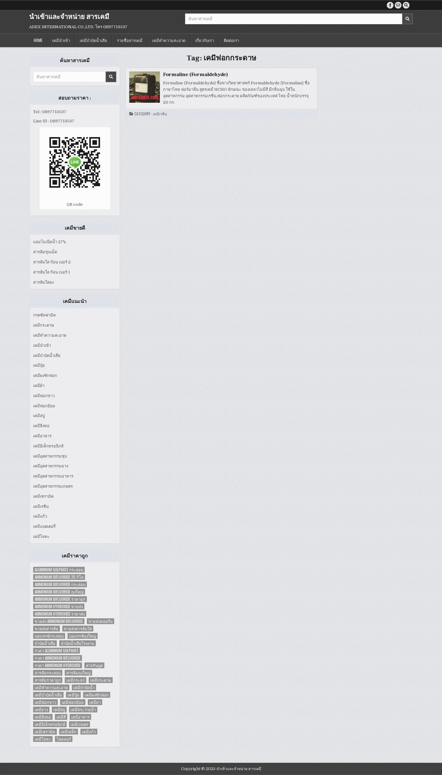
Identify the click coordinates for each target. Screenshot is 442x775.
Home (38, 40)
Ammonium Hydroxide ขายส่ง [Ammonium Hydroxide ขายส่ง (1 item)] (59, 606)
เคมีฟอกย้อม (44, 406)
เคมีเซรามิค (43, 496)
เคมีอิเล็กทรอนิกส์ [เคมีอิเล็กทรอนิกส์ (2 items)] (50, 724)
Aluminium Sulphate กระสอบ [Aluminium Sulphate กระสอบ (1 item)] (59, 570)
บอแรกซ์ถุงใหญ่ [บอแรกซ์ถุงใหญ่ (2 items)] (82, 636)
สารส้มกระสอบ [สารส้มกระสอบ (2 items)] (48, 673)
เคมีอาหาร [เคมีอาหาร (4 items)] (80, 717)
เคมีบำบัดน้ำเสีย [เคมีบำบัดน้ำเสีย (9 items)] (48, 695)
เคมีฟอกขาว (44, 395)
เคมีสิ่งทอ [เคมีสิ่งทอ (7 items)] (43, 717)
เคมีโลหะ (41, 536)
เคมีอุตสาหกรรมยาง (50, 466)
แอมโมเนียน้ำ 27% (49, 242)
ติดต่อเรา (231, 40)
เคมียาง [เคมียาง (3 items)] (41, 709)
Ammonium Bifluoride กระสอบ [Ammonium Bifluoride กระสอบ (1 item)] (60, 584)
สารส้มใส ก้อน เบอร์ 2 (52, 262)
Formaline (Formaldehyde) (195, 74)
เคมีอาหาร (42, 436)
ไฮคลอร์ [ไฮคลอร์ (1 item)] (63, 739)
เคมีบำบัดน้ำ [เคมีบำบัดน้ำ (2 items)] (84, 687)
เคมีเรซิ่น (41, 506)
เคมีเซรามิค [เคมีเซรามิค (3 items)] (45, 732)
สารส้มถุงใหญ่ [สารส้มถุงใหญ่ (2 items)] (78, 673)
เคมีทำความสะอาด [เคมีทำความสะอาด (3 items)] (51, 687)
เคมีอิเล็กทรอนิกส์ (48, 446)
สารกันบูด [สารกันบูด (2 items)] (94, 665)
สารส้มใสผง (43, 282)
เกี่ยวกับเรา (204, 40)
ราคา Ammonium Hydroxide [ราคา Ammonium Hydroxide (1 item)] (57, 665)
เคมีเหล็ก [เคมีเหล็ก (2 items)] (68, 732)
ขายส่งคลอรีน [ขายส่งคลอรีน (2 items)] (100, 621)
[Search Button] (406, 5)
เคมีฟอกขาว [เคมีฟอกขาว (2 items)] (45, 702)
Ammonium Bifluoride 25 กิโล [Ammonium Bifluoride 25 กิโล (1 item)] (59, 577)
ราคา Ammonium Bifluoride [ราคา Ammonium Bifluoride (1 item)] (57, 658)
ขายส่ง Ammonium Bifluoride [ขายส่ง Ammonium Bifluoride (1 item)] (59, 621)
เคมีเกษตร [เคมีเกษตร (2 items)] (79, 724)
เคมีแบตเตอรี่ (44, 526)
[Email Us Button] (398, 5)
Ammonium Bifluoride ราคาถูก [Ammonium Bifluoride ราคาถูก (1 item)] (60, 599)
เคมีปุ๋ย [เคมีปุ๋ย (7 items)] (73, 695)
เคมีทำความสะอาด (168, 40)
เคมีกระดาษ (43, 325)
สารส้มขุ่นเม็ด (45, 252)
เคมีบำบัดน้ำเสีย (93, 40)
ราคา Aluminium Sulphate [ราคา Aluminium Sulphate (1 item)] (56, 651)
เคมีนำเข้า (61, 40)
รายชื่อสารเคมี (129, 40)
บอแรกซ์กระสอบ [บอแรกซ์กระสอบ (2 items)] (49, 636)
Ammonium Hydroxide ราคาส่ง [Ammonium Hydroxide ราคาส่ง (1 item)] (60, 614)
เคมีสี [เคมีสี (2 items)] (61, 717)
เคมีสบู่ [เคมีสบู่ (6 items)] (59, 709)
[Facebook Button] (390, 5)
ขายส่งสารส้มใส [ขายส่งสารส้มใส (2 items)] (78, 628)
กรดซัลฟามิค (44, 315)
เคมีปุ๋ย (39, 365)
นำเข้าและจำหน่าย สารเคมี (69, 17)
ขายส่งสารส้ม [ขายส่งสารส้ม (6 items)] (46, 628)
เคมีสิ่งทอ (41, 426)
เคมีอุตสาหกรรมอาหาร (53, 476)
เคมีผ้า (39, 385)
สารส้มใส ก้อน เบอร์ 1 (51, 272)
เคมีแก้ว (40, 516)
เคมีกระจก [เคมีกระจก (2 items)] (75, 680)
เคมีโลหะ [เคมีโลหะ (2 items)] (43, 739)
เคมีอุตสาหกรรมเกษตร (53, 486)
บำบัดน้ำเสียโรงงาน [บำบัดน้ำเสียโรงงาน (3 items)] (77, 643)
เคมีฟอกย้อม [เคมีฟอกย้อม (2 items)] (73, 702)
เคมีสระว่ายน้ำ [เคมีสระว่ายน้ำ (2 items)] (83, 709)
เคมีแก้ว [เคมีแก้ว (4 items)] (89, 732)
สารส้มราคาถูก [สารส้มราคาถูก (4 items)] (48, 680)
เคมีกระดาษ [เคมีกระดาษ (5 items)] (100, 680)
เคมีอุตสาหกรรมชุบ (50, 456)
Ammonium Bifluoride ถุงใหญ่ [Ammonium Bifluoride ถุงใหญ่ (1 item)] (59, 592)
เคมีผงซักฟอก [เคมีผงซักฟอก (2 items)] (97, 695)
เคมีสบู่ (39, 415)
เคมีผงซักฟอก (45, 375)
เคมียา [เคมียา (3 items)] (95, 702)
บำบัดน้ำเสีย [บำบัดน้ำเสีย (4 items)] (45, 643)
